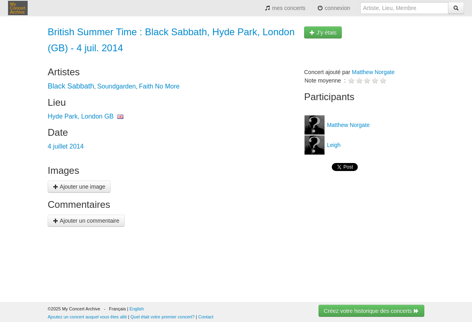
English (136, 308)
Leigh (333, 145)
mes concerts (285, 8)
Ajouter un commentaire (86, 220)
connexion (333, 8)
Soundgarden (116, 86)
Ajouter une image (79, 186)
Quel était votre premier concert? (163, 316)
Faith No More (159, 86)
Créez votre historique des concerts (371, 311)
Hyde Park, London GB (81, 116)
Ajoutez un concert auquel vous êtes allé (87, 316)
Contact (206, 316)
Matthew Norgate (373, 72)
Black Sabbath (71, 86)
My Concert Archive (18, 8)
